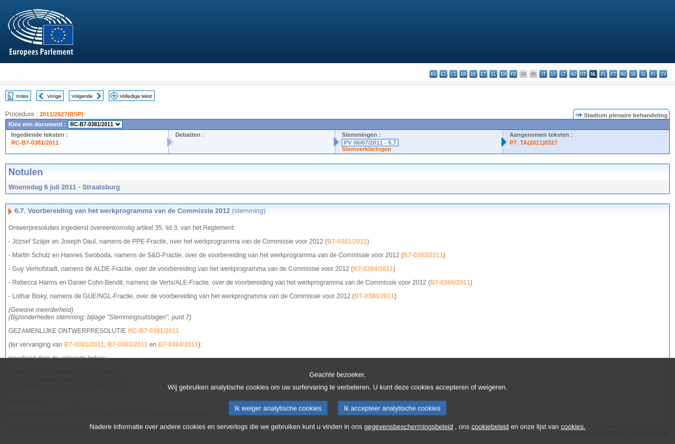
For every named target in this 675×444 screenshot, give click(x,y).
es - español (443, 74)
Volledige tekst (135, 96)
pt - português (613, 74)
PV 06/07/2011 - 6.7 (370, 142)
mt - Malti (583, 74)
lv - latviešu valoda (553, 74)
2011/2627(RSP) (61, 114)
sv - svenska (663, 74)
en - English (503, 74)
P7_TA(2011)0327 (533, 142)
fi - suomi (653, 74)
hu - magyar (573, 74)
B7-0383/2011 (423, 255)
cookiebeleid (490, 435)
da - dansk (463, 74)
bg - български (433, 74)
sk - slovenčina (633, 74)
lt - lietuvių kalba (563, 74)
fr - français (513, 74)
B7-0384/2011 (373, 269)
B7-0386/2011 (374, 296)
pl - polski (603, 74)
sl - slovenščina (643, 74)
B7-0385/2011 (450, 282)
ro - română (623, 74)
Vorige (54, 96)
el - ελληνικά (493, 74)
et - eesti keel (483, 74)
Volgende (82, 96)
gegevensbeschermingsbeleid (408, 435)
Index (22, 96)
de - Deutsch (473, 74)
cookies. (573, 435)
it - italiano (543, 74)
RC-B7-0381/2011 (35, 142)
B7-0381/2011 (347, 241)
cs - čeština (453, 74)
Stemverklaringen (366, 149)
